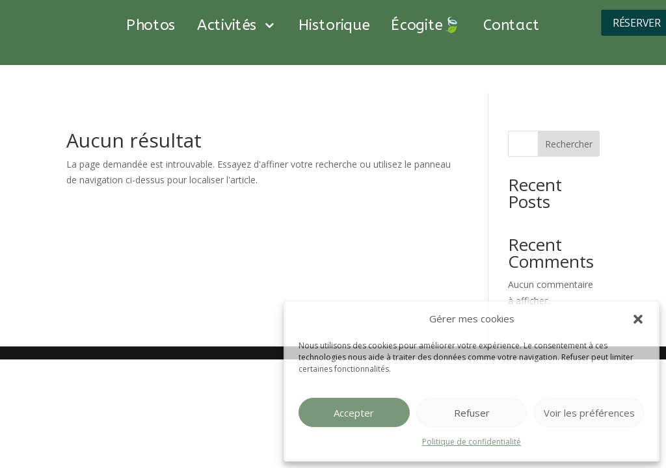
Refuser (472, 412)
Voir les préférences (589, 412)
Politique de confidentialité (471, 441)
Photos (151, 26)
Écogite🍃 (427, 26)
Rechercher (569, 144)
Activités (227, 26)
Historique (334, 26)
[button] (638, 319)
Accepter (354, 412)
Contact (511, 26)
